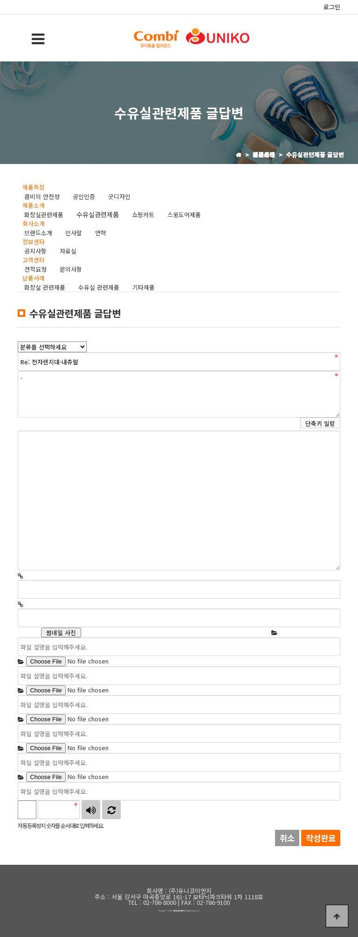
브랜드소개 (38, 232)
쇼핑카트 (143, 214)
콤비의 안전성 (42, 196)
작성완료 (321, 838)
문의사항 (71, 269)
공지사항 (35, 250)
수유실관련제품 (97, 214)
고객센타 (33, 259)
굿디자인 (119, 196)
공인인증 (84, 196)
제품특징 (33, 187)
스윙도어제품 (184, 214)
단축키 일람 (320, 423)
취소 (287, 838)
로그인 (332, 6)
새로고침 (111, 809)
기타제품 (143, 287)
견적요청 (35, 269)
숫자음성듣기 (91, 809)
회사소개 (33, 223)
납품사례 (33, 278)
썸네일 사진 (61, 632)
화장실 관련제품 (44, 287)
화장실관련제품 (43, 214)
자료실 (68, 250)
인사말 (73, 232)
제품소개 (33, 205)
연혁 (100, 232)
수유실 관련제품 (98, 287)
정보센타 (33, 241)
